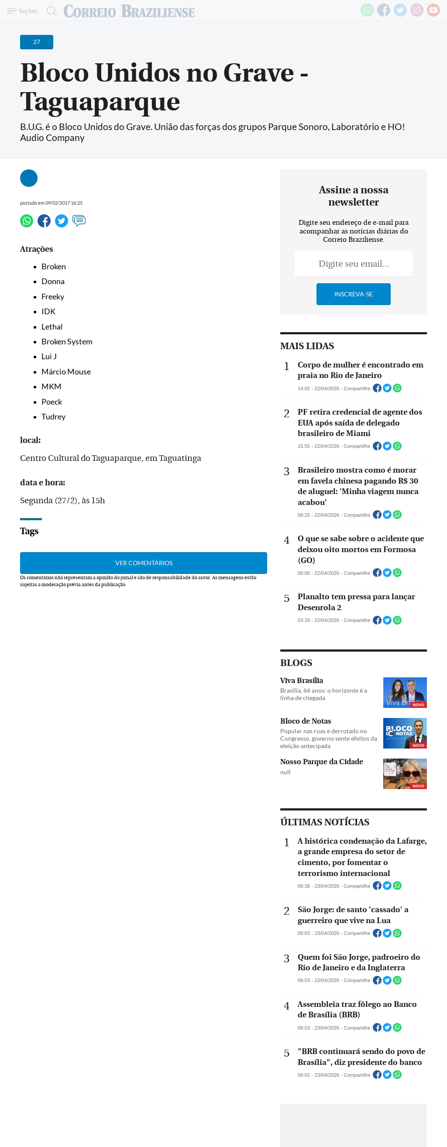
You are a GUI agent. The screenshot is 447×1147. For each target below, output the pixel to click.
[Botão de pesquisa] (49, 11)
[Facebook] (383, 14)
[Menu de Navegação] (23, 11)
